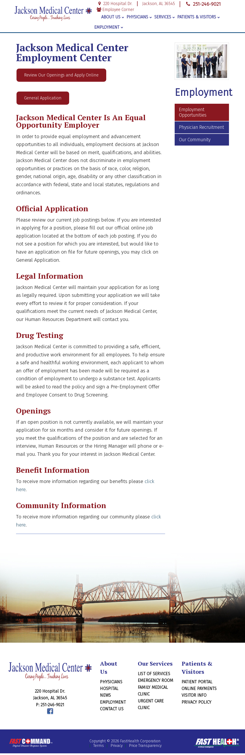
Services (164, 17)
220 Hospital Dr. (114, 3)
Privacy (116, 747)
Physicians (139, 17)
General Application (42, 99)
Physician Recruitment (201, 127)
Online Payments (199, 690)
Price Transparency (145, 747)
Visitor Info (194, 697)
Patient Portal (197, 683)
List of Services (154, 675)
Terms (98, 747)
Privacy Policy (197, 703)
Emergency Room (155, 682)
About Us (112, 17)
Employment (108, 27)
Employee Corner (115, 9)
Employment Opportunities (192, 112)
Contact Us (111, 710)
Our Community (195, 139)
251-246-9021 (203, 4)
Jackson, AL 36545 (158, 3)
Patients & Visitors (198, 17)
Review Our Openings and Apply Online (61, 75)
